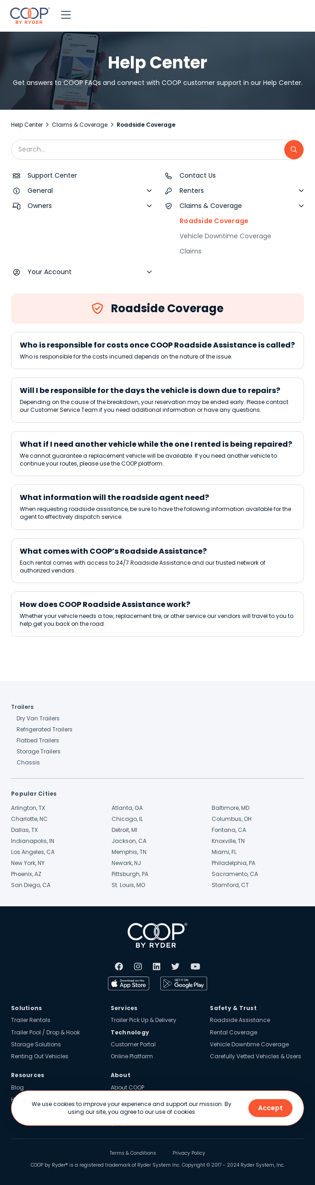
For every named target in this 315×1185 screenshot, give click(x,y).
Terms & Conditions (133, 1153)
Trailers (22, 707)
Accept (270, 1107)
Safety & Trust (233, 1008)
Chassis (28, 762)
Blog (17, 1087)
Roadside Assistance (240, 1020)
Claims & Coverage (79, 125)
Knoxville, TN (228, 841)
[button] (66, 15)
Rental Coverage (233, 1032)
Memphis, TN (129, 852)
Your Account (50, 271)
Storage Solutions (36, 1044)
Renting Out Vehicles (39, 1056)
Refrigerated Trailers (45, 729)
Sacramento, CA (235, 874)
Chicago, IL (127, 819)
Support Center (52, 175)
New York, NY (28, 863)
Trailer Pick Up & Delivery (143, 1020)
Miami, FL (224, 852)
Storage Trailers (39, 751)
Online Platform (132, 1056)
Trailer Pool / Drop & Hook (45, 1032)
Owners (40, 205)
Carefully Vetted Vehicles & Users (255, 1056)
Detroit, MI (124, 830)
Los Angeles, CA (33, 852)
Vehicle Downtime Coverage (225, 236)
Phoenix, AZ (26, 874)
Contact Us (198, 175)
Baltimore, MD (230, 808)
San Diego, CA (31, 885)
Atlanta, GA (127, 808)
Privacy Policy (189, 1153)
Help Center (27, 125)
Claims (191, 251)
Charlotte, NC (29, 819)
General (40, 190)
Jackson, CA (129, 841)
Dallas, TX (24, 830)
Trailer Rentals (31, 1020)
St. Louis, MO (128, 885)
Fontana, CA (229, 830)
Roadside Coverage (214, 220)
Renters (192, 190)
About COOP (127, 1087)
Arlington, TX (28, 808)
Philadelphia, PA (233, 863)
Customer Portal (133, 1044)
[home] (28, 15)
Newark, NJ (126, 863)
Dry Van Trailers (38, 718)
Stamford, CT (230, 885)
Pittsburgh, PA (130, 874)
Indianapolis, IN (32, 841)
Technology (130, 1032)
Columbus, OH (232, 819)
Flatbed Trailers (38, 740)
